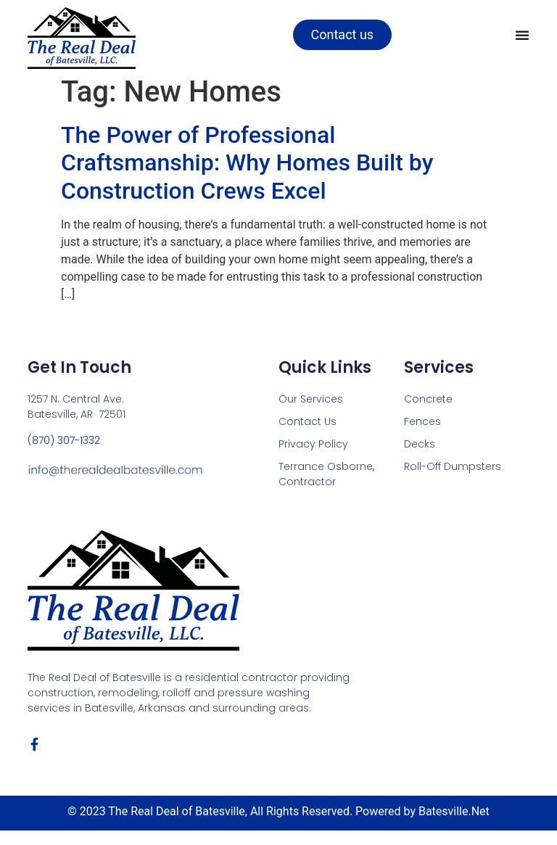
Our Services (310, 399)
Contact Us (307, 421)
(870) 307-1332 (64, 440)
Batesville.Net (454, 811)
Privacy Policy (313, 444)
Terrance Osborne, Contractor (326, 474)
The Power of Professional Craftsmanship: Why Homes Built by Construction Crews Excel (247, 163)
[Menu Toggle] (522, 35)
